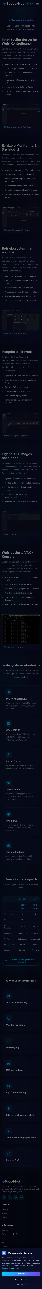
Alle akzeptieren (21, 1274)
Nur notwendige (21, 1279)
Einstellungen (21, 1285)
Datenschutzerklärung (10, 1268)
